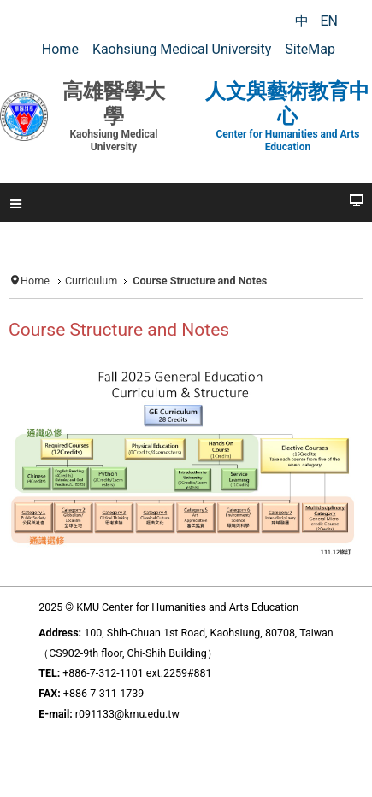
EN (329, 21)
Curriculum (91, 280)
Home (35, 280)
